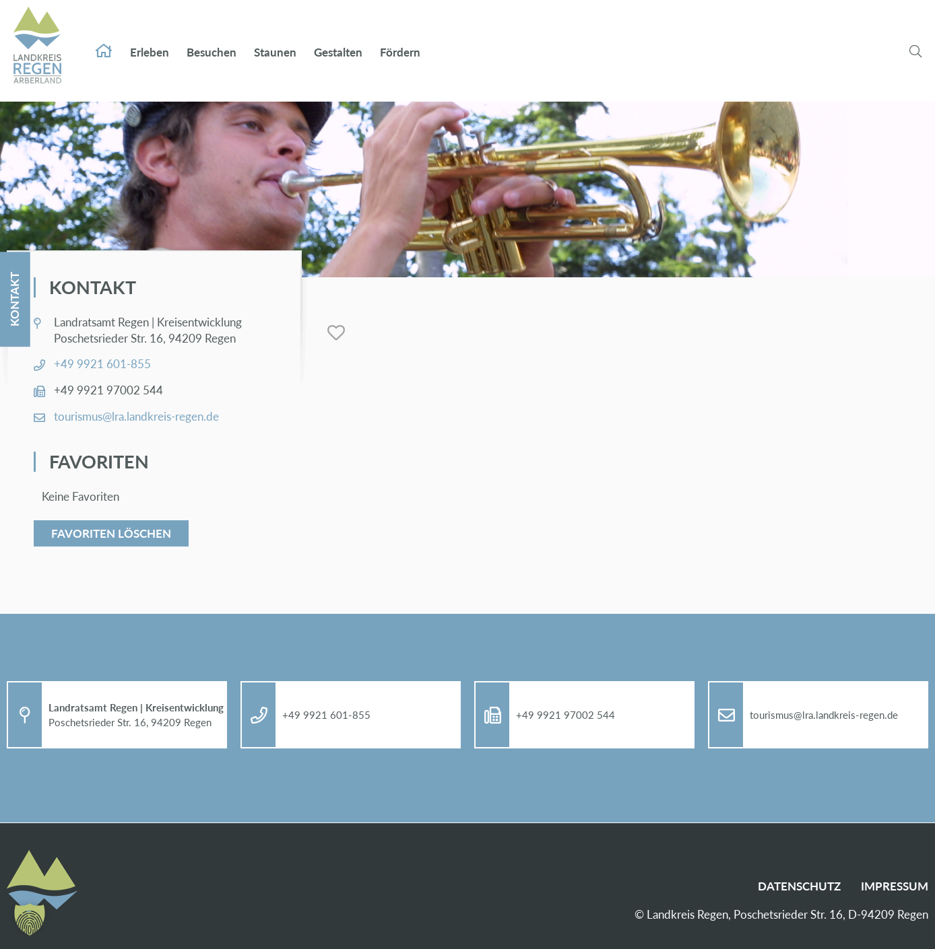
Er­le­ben (149, 39)
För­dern (400, 39)
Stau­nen (275, 39)
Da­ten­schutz (799, 886)
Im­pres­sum (894, 886)
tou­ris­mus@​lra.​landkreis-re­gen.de (136, 416)
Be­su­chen (211, 39)
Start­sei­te (104, 37)
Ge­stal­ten (338, 39)
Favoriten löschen (111, 533)
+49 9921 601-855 (102, 364)
